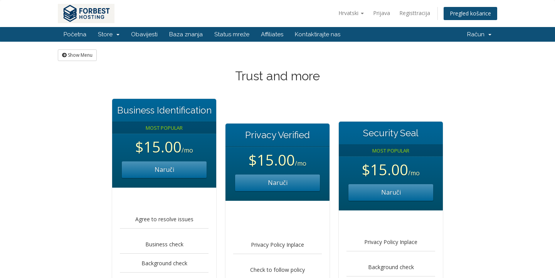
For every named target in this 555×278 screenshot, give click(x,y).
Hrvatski (351, 13)
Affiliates (272, 34)
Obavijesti (144, 34)
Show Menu (77, 55)
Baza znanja (186, 34)
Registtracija (414, 13)
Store (108, 34)
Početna (75, 34)
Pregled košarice (470, 13)
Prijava (381, 13)
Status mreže (231, 34)
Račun (479, 34)
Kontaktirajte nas (317, 34)
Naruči (164, 169)
